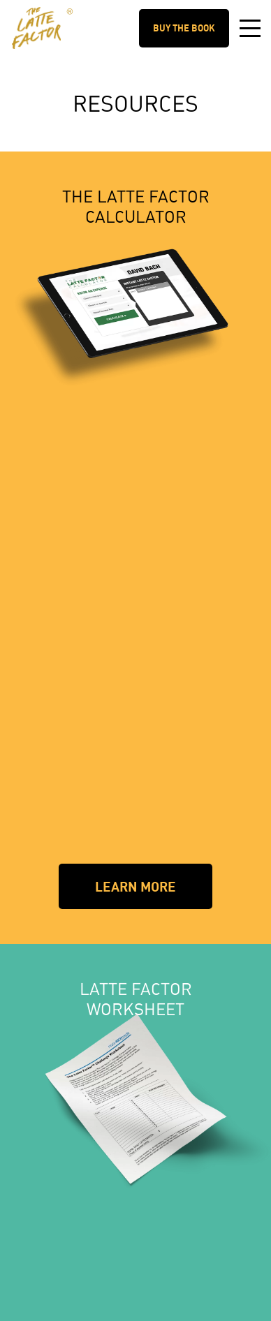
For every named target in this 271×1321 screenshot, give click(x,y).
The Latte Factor (68, 14)
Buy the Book (184, 28)
